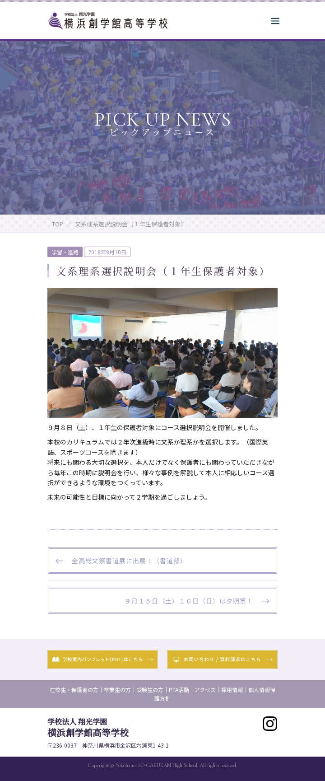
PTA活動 (179, 689)
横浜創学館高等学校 (88, 727)
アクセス (205, 689)
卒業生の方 (117, 689)
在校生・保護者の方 (74, 689)
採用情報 (232, 689)
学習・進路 (65, 252)
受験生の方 (149, 689)
